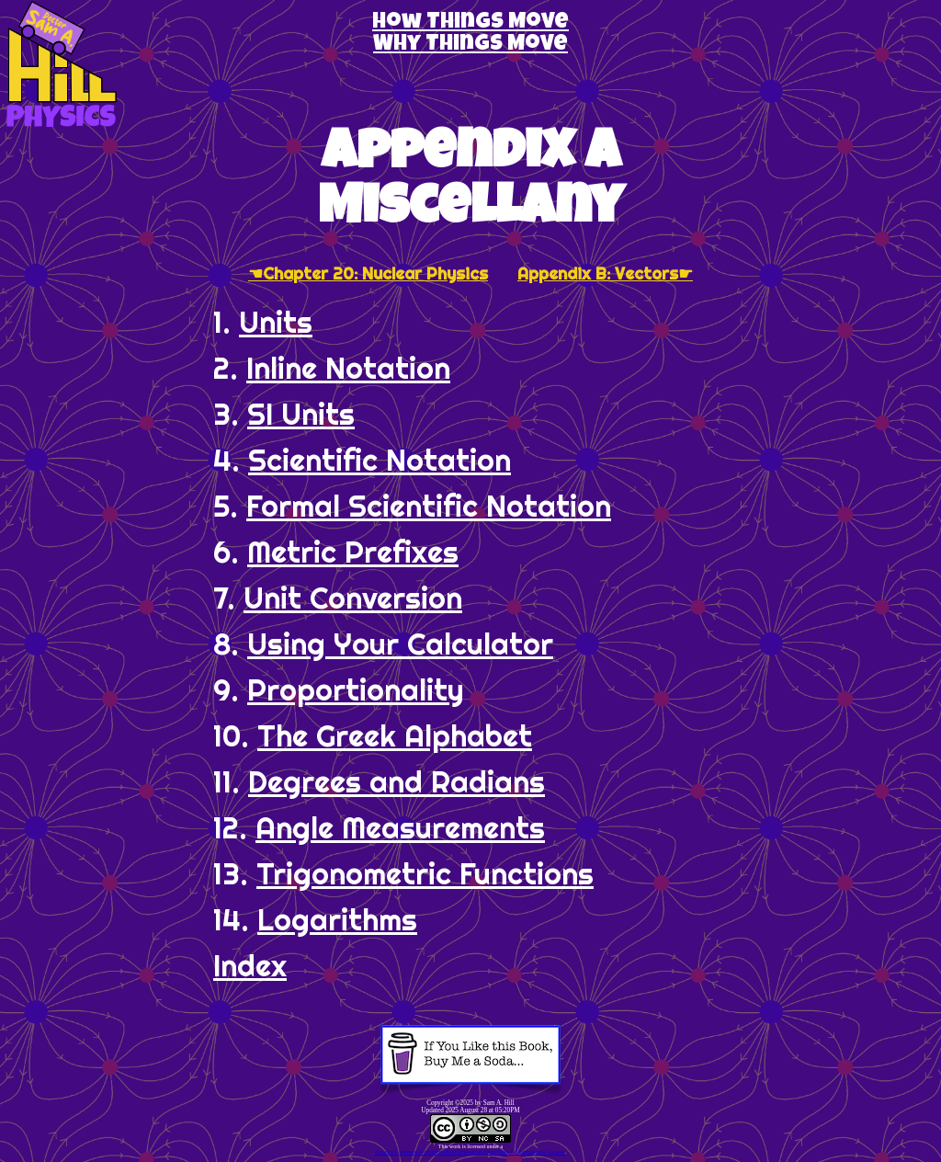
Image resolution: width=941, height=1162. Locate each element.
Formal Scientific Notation (428, 505)
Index (250, 965)
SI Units (301, 413)
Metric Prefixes (353, 551)
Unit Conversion (353, 597)
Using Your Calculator (400, 643)
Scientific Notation (379, 459)
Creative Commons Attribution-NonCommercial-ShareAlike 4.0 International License (470, 1152)
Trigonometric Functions (425, 873)
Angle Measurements (400, 827)
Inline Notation (348, 367)
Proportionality (355, 689)
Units (275, 321)
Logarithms (337, 919)
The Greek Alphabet (394, 735)
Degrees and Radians (396, 781)
